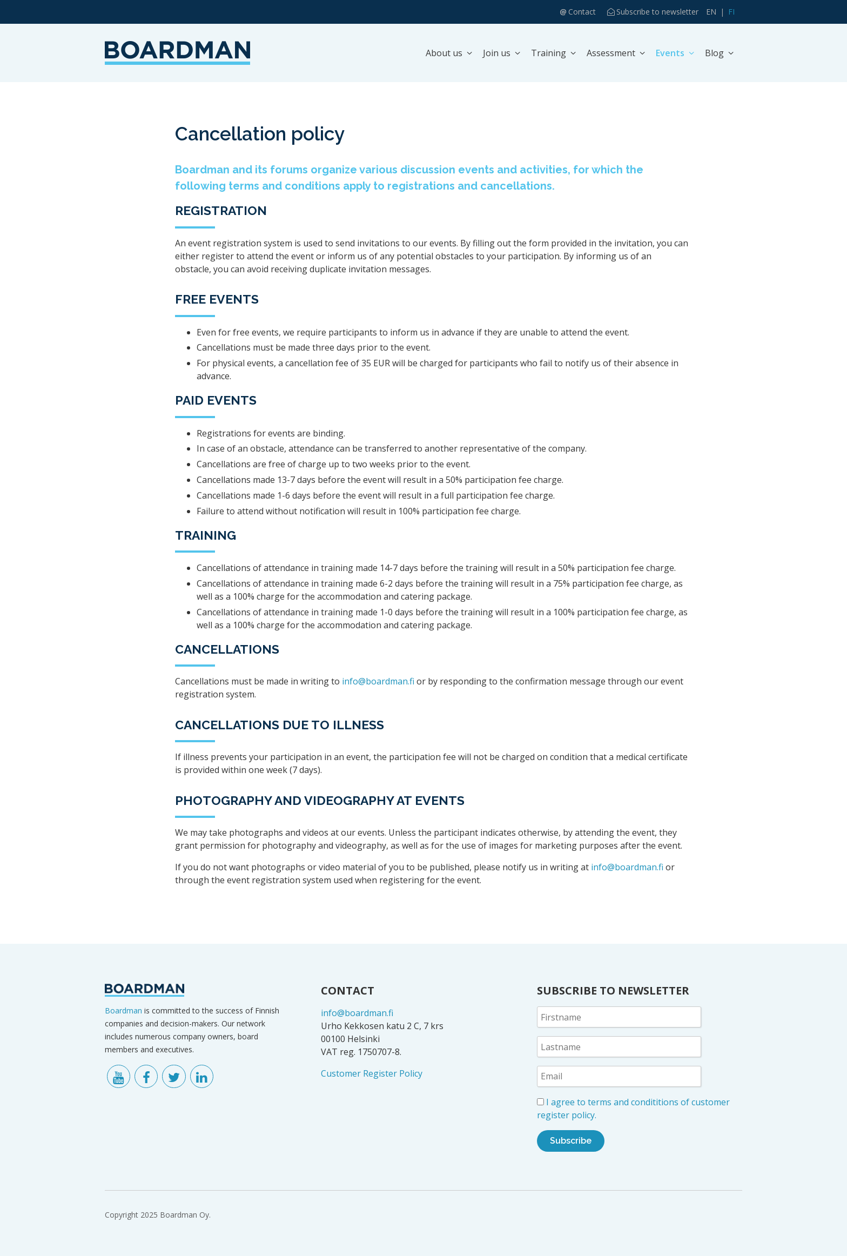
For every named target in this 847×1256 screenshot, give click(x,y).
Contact (582, 11)
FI (731, 11)
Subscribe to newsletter (657, 11)
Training (548, 53)
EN (711, 11)
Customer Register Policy (371, 1073)
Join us (496, 53)
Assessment (611, 53)
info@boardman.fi (378, 681)
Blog (714, 53)
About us (444, 53)
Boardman (123, 1010)
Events (670, 53)
